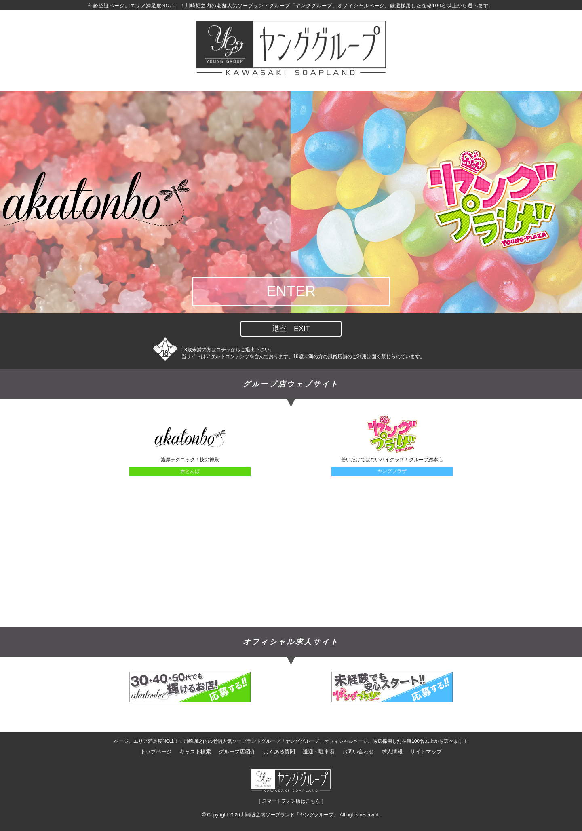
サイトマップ (426, 752)
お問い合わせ (358, 752)
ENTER (291, 291)
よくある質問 (279, 752)
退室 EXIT (291, 329)
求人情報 (392, 752)
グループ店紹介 (237, 752)
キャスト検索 (195, 752)
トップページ (156, 752)
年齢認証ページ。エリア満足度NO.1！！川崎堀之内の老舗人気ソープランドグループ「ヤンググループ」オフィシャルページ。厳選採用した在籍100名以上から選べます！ (291, 5)
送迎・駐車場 (318, 752)
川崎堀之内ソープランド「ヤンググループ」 (289, 815)
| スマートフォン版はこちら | (291, 801)
